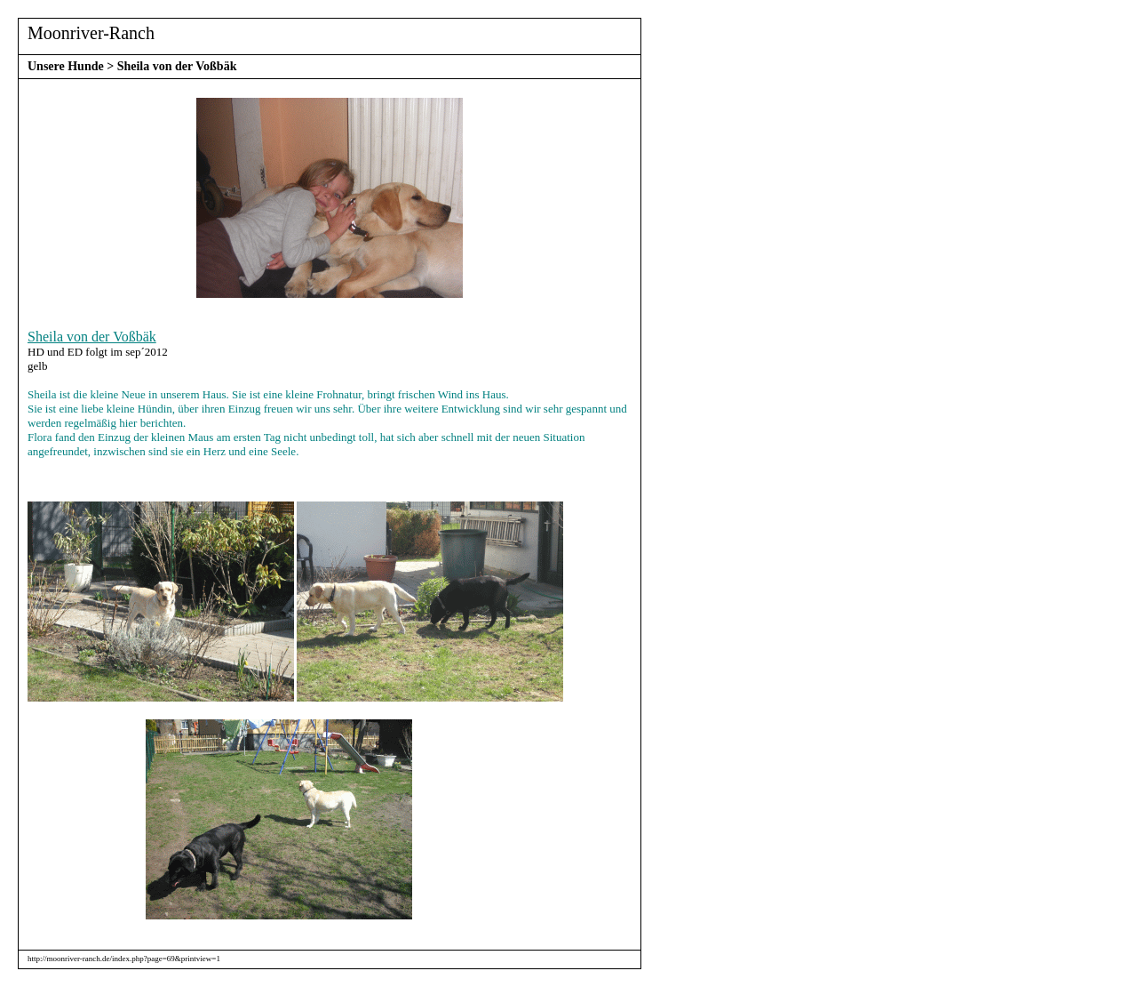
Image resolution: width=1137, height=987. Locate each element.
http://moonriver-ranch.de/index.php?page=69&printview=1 (124, 958)
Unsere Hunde (66, 66)
